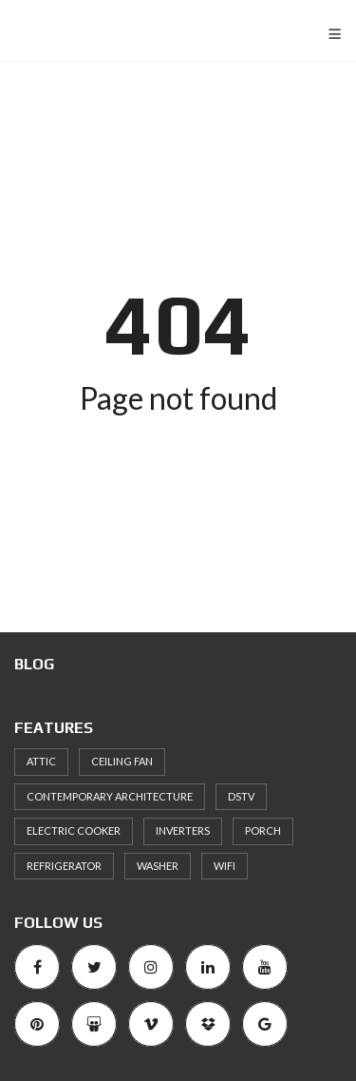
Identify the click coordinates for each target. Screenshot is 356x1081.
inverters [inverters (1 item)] (183, 830)
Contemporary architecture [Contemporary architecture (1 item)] (110, 796)
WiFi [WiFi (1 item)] (224, 865)
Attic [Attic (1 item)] (41, 761)
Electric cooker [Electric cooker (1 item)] (74, 830)
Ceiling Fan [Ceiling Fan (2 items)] (122, 761)
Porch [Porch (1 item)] (263, 830)
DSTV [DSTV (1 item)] (241, 796)
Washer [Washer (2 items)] (157, 865)
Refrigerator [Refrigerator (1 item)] (64, 865)
